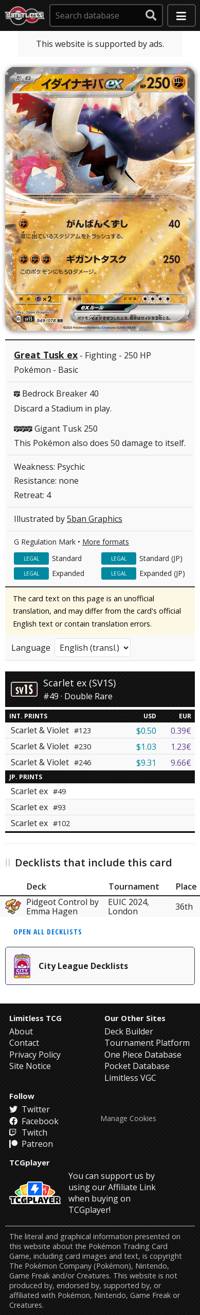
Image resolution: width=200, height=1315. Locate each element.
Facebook (34, 1121)
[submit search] (151, 15)
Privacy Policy (35, 1054)
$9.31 (146, 762)
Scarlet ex (38, 791)
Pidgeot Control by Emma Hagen (62, 906)
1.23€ (181, 746)
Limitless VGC (130, 1077)
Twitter (29, 1109)
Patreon (31, 1143)
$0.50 (146, 730)
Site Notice (30, 1066)
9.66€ (181, 762)
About (21, 1031)
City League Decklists (71, 966)
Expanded (68, 573)
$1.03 (146, 746)
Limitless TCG (35, 1018)
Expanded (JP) (162, 573)
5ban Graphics (94, 518)
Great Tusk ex (46, 355)
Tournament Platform (147, 1042)
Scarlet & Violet (51, 730)
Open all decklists (47, 931)
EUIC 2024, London (128, 906)
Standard (67, 558)
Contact (24, 1042)
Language (30, 647)
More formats (105, 542)
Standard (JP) (161, 558)
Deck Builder (128, 1031)
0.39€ (181, 730)
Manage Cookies (128, 1118)
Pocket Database (137, 1066)
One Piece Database (142, 1054)
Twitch (28, 1132)
